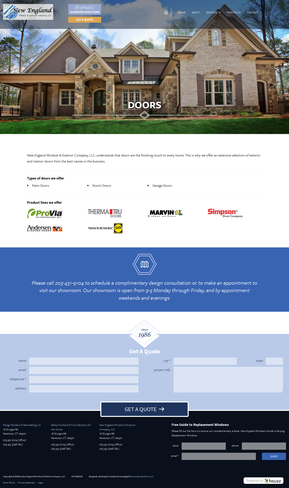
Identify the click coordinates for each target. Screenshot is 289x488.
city (166, 360)
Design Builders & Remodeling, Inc (22, 425)
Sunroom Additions (84, 9)
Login (40, 482)
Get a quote (85, 20)
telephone (17, 378)
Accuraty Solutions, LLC (142, 476)
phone (235, 446)
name (22, 360)
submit (274, 456)
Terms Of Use (9, 482)
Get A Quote (141, 409)
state (259, 360)
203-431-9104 (273, 11)
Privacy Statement (26, 482)
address (20, 388)
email (22, 369)
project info (162, 369)
